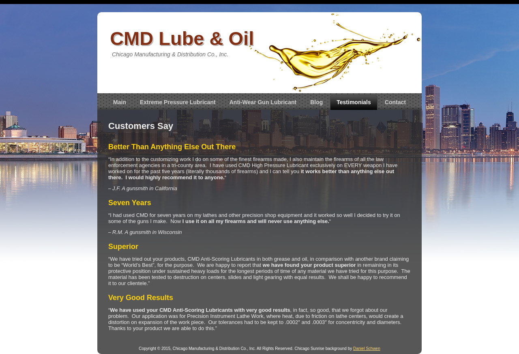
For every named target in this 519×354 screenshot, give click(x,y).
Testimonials (354, 102)
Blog (316, 102)
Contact (395, 102)
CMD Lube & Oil (182, 38)
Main (119, 102)
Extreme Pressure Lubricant (178, 102)
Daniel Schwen (366, 348)
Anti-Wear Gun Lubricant (262, 102)
